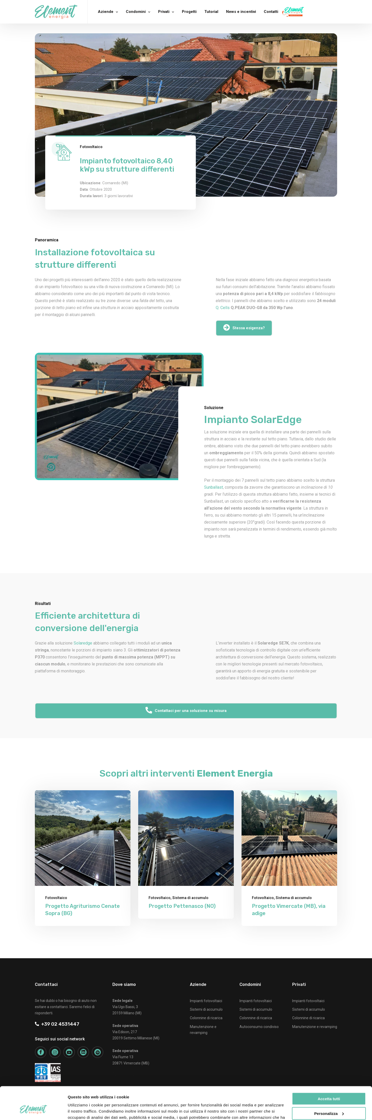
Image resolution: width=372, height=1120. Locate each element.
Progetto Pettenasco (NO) (182, 906)
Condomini (136, 11)
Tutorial (211, 11)
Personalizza (329, 1085)
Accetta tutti (329, 1071)
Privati (163, 11)
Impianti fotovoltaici (206, 1001)
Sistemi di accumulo (206, 1009)
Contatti (271, 11)
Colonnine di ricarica (206, 1018)
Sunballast (213, 487)
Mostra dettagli (82, 1110)
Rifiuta (329, 1100)
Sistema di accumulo (190, 898)
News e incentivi (241, 11)
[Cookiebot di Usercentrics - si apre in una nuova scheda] (33, 1110)
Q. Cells (223, 307)
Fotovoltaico (91, 146)
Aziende (105, 11)
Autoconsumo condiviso (259, 1027)
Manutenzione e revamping (314, 1027)
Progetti (189, 11)
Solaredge (83, 643)
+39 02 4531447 (57, 1024)
